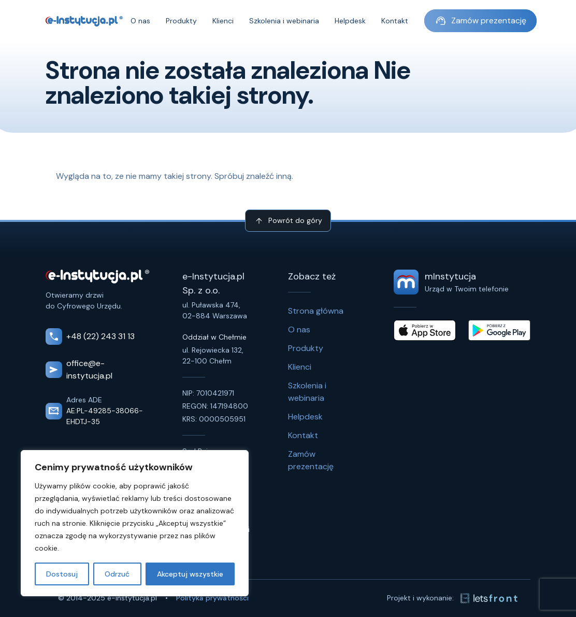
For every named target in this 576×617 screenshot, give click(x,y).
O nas (140, 20)
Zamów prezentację (480, 20)
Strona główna (315, 310)
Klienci (223, 20)
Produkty (181, 20)
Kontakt (394, 20)
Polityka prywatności (212, 597)
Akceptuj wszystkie (190, 574)
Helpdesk (350, 20)
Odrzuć (117, 574)
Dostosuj (62, 574)
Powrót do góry (288, 221)
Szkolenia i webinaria (284, 20)
